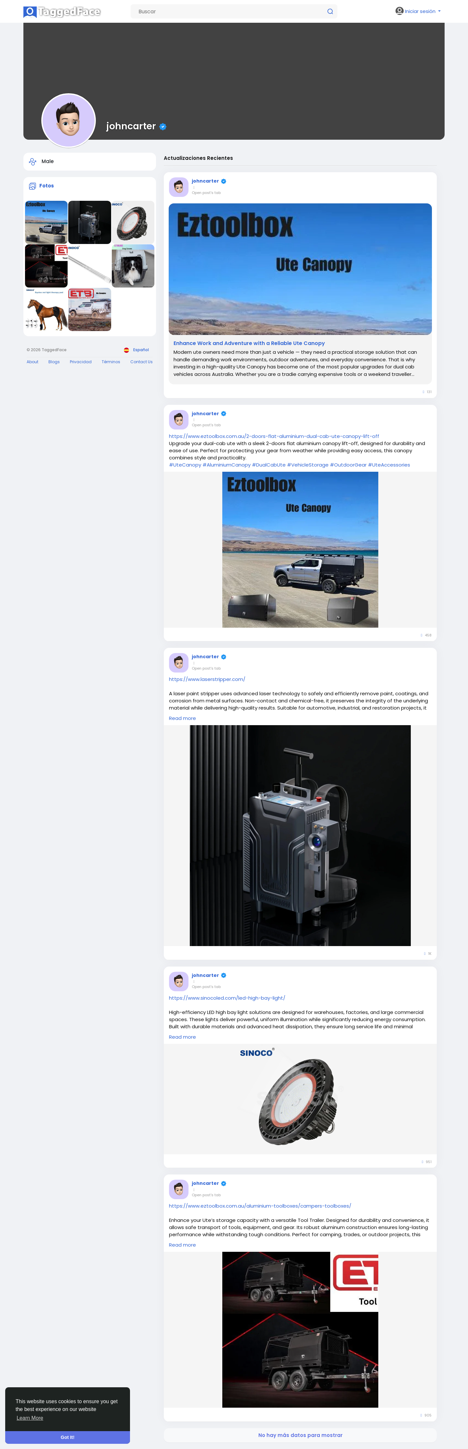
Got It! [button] (67, 1437)
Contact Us (141, 362)
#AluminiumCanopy (226, 464)
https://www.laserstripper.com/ (207, 679)
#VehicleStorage (308, 464)
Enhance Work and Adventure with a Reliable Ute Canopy (249, 343)
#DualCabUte (269, 464)
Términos (111, 362)
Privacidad (81, 362)
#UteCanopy (185, 464)
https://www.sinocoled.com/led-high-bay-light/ (227, 997)
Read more (182, 718)
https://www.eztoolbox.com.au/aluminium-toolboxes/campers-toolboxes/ (260, 1205)
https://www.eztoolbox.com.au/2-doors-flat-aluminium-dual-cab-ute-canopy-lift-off (274, 436)
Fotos (46, 185)
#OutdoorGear (348, 464)
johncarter (131, 126)
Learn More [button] (30, 1418)
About (32, 362)
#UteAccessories (389, 464)
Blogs (54, 362)
